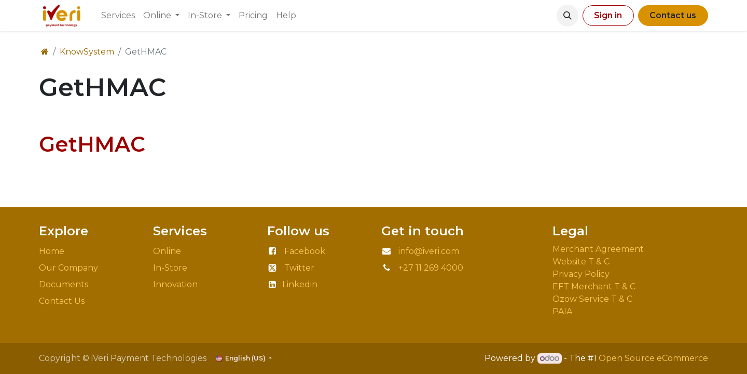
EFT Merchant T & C (595, 286)
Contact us (672, 15)
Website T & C (581, 261)
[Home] (45, 52)
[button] (567, 15)
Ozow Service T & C (592, 299)
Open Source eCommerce (653, 358)
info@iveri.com (428, 251)
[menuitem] (118, 15)
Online (167, 251)
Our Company (68, 268)
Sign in (608, 15)
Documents (63, 284)
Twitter (299, 268)
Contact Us (62, 301)
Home (51, 251)
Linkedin (299, 284)
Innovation (176, 284)
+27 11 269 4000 (430, 268)
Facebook (304, 251)
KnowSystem (87, 52)
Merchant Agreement (599, 249)
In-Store (170, 268)
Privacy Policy (583, 274)
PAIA (562, 311)
